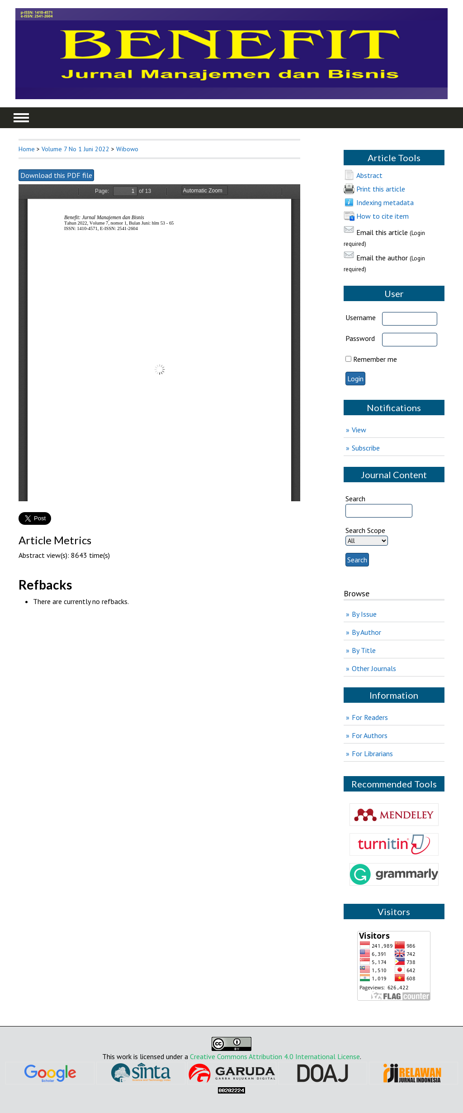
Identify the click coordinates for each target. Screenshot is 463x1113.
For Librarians (372, 753)
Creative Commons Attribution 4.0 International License (275, 1056)
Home (27, 149)
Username (360, 317)
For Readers (370, 717)
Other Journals (374, 668)
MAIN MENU (21, 117)
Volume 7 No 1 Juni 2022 (75, 149)
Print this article (380, 188)
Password (360, 338)
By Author (366, 632)
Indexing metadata (385, 202)
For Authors (369, 735)
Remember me (375, 359)
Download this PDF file (56, 175)
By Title (364, 650)
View (359, 429)
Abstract (369, 175)
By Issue (364, 614)
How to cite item (382, 216)
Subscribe (366, 447)
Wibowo (127, 149)
